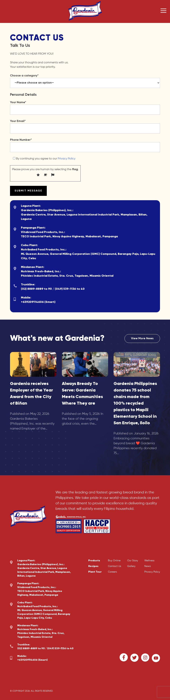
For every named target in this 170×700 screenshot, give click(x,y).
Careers (112, 572)
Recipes (93, 566)
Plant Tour (95, 572)
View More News (142, 338)
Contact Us (114, 566)
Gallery (131, 566)
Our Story (132, 560)
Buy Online (114, 560)
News (147, 566)
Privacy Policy (66, 158)
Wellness (149, 560)
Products (94, 560)
